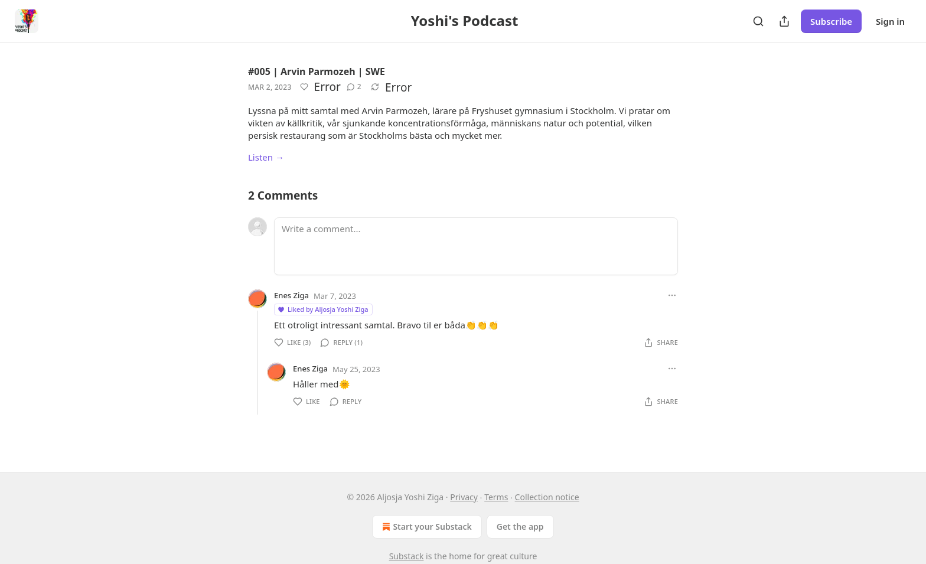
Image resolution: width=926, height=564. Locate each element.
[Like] (304, 87)
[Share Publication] (784, 21)
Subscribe (831, 21)
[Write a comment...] (476, 246)
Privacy (464, 497)
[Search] (758, 21)
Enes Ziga (291, 295)
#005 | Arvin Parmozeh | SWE (316, 71)
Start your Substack (425, 526)
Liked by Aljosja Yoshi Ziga (323, 309)
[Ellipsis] (672, 295)
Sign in (890, 21)
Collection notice (547, 497)
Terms (496, 497)
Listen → (266, 157)
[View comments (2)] (354, 87)
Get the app (520, 526)
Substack (406, 556)
